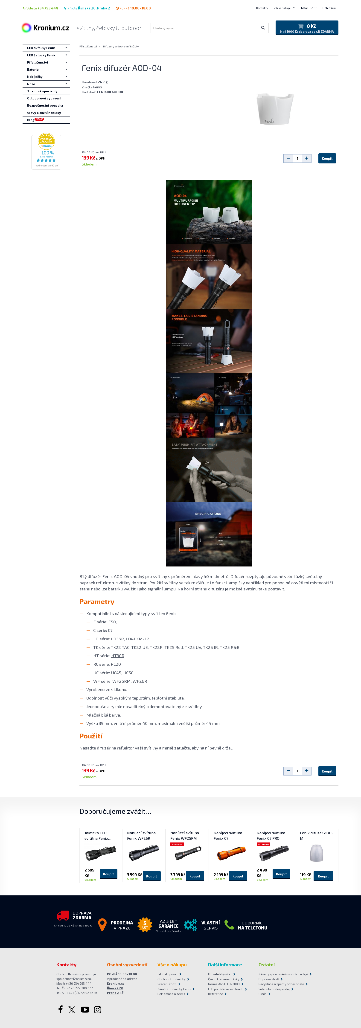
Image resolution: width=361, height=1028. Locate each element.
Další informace (225, 964)
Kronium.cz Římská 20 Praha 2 (116, 988)
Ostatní (267, 964)
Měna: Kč (307, 8)
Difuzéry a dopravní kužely (121, 46)
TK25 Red (173, 647)
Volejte (40, 8)
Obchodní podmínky (171, 979)
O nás (263, 994)
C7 (110, 630)
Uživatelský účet (220, 974)
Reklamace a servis (171, 994)
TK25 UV (193, 647)
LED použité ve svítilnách (225, 989)
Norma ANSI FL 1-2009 (224, 984)
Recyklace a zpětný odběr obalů (281, 984)
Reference (215, 994)
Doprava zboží (269, 979)
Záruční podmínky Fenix (174, 989)
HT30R (117, 655)
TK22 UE (139, 647)
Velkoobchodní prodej (274, 989)
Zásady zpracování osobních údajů (282, 974)
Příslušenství (88, 46)
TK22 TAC (120, 647)
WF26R (140, 681)
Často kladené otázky (223, 979)
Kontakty (262, 8)
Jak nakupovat (167, 974)
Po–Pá (133, 8)
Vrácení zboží (167, 984)
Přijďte (87, 8)
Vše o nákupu (282, 8)
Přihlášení (329, 8)
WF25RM (121, 681)
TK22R (156, 647)
